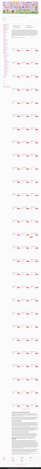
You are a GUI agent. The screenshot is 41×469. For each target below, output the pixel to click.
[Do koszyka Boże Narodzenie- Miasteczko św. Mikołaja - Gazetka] (27, 379)
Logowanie (21, 458)
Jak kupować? (13, 458)
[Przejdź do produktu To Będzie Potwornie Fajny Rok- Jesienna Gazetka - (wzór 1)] (25, 215)
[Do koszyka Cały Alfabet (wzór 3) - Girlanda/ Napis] (27, 50)
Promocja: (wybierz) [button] (29, 27)
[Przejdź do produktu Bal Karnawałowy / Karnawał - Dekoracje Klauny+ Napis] (34, 294)
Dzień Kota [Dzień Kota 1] (5, 54)
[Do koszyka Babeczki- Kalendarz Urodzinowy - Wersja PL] (18, 287)
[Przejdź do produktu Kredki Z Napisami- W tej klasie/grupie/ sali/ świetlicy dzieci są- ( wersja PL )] (25, 149)
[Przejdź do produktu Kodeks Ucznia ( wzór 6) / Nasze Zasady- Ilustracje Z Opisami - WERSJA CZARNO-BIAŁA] (34, 122)
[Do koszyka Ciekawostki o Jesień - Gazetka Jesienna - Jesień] (18, 63)
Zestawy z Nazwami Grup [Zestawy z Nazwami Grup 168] (5, 28)
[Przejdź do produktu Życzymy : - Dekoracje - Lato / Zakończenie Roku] (34, 215)
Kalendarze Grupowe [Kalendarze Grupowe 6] (5, 29)
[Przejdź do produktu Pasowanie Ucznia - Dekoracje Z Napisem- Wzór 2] (16, 188)
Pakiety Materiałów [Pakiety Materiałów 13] (5, 30)
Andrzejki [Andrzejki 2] (5, 72)
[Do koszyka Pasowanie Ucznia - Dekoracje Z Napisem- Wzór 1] (36, 182)
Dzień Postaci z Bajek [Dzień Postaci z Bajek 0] (6, 71)
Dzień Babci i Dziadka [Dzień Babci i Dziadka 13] (6, 55)
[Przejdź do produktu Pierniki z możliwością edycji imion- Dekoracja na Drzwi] (25, 188)
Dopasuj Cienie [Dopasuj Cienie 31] (4, 43)
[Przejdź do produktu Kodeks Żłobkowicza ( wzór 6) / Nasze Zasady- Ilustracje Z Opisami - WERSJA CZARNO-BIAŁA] (34, 136)
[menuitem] (5, 16)
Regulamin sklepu (13, 461)
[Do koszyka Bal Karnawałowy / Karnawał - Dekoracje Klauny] (27, 300)
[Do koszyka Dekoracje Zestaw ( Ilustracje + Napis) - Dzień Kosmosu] (27, 76)
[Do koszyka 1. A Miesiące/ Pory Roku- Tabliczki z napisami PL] (18, 261)
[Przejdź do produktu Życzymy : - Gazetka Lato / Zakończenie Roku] (25, 228)
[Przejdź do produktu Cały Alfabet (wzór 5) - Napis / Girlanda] (25, 399)
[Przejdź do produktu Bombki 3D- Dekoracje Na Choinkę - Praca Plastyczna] (34, 360)
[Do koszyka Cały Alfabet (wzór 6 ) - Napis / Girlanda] (36, 406)
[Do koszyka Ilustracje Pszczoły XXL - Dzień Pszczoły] (27, 90)
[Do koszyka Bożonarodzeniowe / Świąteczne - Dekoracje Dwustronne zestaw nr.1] (36, 392)
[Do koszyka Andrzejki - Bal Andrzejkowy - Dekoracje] (27, 274)
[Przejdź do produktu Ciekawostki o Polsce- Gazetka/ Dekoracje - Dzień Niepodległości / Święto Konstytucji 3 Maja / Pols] (34, 57)
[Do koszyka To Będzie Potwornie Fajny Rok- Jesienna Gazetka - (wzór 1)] (27, 221)
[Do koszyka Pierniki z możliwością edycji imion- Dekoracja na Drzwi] (27, 195)
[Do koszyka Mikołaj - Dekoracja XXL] (36, 169)
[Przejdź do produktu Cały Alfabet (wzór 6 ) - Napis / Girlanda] (34, 399)
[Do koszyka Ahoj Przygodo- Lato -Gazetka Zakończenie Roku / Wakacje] (36, 261)
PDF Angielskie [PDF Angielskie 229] (4, 52)
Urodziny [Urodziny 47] (4, 38)
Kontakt (30, 459)
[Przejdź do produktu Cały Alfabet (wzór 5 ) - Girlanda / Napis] (34, 43)
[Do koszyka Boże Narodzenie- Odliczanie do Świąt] (18, 392)
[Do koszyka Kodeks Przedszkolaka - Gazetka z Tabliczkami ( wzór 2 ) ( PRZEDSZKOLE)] (27, 116)
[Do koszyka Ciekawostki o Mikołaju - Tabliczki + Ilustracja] (27, 63)
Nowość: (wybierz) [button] (16, 27)
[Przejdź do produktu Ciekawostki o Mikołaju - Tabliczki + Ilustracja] (25, 57)
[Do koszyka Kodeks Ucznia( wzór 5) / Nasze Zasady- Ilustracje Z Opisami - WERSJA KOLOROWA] (18, 142)
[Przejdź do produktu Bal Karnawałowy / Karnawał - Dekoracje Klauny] (25, 294)
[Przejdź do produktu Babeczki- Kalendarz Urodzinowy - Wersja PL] (16, 280)
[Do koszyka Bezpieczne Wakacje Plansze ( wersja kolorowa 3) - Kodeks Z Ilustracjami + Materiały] (27, 353)
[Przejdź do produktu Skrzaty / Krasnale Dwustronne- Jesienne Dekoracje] (34, 188)
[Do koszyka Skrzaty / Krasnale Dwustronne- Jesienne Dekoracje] (36, 195)
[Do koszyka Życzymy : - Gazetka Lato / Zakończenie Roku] (27, 234)
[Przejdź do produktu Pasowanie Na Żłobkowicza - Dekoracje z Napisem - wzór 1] (16, 175)
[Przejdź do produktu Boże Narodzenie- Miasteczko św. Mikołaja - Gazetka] (25, 373)
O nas (29, 458)
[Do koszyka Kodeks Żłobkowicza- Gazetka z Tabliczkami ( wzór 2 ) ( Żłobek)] (18, 155)
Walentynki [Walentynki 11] (5, 57)
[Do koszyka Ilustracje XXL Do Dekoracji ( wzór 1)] (18, 103)
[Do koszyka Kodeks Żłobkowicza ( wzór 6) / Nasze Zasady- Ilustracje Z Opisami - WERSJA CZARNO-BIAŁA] (36, 142)
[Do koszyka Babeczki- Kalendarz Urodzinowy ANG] (36, 287)
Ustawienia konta (22, 461)
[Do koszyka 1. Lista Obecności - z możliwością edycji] (27, 261)
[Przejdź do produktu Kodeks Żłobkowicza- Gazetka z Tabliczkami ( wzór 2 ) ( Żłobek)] (16, 149)
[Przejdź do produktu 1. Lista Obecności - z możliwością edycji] (25, 254)
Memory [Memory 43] (4, 46)
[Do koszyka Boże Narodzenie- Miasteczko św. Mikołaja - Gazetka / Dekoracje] (36, 379)
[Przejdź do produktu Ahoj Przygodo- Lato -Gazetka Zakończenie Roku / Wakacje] (34, 254)
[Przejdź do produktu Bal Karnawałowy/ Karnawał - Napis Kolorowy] (25, 333)
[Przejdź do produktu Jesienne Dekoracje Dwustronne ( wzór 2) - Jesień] (25, 96)
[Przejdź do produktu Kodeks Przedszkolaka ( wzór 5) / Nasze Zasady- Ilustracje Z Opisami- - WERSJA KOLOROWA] (34, 109)
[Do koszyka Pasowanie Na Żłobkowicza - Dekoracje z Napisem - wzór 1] (18, 182)
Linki (29, 460)
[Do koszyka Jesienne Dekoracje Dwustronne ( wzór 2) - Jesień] (27, 103)
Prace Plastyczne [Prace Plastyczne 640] (5, 27)
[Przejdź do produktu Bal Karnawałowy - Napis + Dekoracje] (16, 294)
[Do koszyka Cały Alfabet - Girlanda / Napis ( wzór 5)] (18, 406)
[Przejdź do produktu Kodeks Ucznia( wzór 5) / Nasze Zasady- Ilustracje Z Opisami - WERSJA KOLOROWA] (16, 136)
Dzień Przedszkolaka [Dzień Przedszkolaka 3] (6, 67)
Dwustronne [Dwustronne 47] (5, 66)
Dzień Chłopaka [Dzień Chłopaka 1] (5, 68)
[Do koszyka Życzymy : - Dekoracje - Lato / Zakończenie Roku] (36, 221)
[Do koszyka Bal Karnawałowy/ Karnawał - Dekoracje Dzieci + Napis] (18, 327)
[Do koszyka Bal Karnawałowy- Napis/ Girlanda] (18, 313)
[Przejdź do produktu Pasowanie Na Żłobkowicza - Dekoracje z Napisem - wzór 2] (25, 175)
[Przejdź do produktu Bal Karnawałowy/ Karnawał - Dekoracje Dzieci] (34, 307)
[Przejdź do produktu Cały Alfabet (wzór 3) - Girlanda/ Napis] (25, 43)
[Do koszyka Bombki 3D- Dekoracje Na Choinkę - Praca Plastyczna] (36, 366)
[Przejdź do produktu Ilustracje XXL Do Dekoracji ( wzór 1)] (16, 96)
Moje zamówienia (22, 459)
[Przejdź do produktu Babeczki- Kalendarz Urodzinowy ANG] (34, 280)
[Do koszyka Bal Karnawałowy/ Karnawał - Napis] (27, 327)
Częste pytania (13, 459)
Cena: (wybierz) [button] (28, 25)
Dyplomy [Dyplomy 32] (4, 35)
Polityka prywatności (13, 460)
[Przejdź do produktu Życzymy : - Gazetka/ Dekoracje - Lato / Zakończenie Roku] (34, 228)
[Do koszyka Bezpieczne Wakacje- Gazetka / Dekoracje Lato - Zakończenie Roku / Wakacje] (18, 366)
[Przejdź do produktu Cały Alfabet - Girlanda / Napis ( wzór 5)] (16, 399)
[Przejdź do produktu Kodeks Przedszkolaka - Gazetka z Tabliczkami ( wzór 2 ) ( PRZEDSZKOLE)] (25, 109)
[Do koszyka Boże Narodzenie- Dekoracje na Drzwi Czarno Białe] (18, 379)
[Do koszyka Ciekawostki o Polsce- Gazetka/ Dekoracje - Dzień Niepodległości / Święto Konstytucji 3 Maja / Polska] (36, 63)
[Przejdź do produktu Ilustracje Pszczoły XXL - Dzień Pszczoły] (25, 83)
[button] (19, 39)
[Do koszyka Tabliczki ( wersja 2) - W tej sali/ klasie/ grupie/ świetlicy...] (27, 208)
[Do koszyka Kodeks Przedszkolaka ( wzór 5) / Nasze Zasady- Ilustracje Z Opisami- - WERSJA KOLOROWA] (36, 116)
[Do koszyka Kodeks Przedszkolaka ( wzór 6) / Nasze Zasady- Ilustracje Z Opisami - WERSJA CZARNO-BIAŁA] (18, 129)
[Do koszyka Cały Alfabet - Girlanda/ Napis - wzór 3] (18, 50)
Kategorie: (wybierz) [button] (16, 25)
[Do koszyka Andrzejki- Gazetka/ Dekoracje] (36, 274)
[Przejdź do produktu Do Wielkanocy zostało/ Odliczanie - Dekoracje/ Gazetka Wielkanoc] (16, 83)
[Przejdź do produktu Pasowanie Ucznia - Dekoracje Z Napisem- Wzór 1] (34, 175)
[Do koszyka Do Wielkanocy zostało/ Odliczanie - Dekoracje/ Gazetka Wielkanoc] (18, 90)
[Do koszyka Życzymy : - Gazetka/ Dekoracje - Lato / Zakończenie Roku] (36, 234)
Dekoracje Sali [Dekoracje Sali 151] (5, 60)
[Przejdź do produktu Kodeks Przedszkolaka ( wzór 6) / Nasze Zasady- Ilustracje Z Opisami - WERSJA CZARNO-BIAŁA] (16, 122)
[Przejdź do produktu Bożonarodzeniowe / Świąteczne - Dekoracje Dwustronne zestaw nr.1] (34, 386)
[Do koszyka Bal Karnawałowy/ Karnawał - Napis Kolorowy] (27, 340)
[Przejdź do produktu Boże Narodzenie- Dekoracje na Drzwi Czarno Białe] (16, 373)
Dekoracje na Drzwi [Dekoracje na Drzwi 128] (6, 61)
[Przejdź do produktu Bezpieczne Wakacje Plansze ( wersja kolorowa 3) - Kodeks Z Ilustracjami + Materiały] (25, 346)
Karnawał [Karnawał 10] (5, 56)
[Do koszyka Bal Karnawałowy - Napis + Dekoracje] (18, 300)
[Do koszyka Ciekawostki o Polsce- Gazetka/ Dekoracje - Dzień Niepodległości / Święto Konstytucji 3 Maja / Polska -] (18, 76)
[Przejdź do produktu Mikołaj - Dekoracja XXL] (34, 162)
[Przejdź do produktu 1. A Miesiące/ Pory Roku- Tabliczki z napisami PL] (16, 254)
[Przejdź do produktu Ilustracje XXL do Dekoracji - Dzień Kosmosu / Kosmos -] (34, 83)
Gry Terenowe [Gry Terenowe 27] (4, 44)
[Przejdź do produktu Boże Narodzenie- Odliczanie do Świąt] (16, 386)
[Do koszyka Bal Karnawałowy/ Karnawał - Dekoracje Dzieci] (36, 313)
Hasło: (4, 83)
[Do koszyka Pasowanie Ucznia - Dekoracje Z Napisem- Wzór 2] (18, 195)
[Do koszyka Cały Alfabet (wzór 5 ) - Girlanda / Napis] (36, 50)
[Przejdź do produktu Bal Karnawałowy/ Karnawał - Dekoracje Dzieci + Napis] (16, 320)
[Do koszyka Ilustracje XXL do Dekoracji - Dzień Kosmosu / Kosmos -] (36, 90)
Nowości (4, 76)
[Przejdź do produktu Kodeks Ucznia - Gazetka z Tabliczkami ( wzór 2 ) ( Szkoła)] (25, 122)
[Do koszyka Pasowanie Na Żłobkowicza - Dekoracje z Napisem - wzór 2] (27, 182)
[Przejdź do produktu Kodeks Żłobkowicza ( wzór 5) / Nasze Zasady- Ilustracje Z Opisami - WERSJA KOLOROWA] (25, 136)
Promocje (4, 77)
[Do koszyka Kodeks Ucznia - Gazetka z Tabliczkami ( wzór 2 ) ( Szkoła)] (27, 129)
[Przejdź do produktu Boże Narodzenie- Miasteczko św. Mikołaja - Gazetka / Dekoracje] (34, 373)
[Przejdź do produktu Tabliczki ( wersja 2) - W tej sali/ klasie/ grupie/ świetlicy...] (25, 201)
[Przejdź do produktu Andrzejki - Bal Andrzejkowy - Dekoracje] (25, 267)
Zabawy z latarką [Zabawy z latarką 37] (5, 45)
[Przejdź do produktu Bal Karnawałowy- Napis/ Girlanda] (16, 307)
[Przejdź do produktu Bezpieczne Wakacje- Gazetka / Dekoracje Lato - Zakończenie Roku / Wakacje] (16, 360)
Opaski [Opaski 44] (4, 51)
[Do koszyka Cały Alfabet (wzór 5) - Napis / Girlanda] (27, 406)
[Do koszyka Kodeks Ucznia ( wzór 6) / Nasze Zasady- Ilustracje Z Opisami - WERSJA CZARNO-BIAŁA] (36, 129)
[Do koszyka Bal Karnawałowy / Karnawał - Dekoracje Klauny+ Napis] (36, 300)
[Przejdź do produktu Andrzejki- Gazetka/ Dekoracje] (34, 267)
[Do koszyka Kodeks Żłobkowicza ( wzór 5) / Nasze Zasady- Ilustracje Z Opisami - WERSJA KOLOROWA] (27, 142)
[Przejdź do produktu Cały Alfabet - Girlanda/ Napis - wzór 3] (16, 43)
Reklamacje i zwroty (4, 459)
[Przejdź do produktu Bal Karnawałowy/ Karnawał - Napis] (25, 320)
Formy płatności (4, 458)
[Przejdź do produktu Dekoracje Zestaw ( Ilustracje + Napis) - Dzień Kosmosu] (25, 70)
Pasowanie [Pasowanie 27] (5, 65)
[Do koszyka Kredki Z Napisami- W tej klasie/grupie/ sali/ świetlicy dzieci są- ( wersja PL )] (27, 155)
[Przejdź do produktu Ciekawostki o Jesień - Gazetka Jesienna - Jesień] (16, 57)
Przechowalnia (21, 460)
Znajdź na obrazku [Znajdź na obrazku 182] (5, 39)
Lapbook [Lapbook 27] (4, 34)
